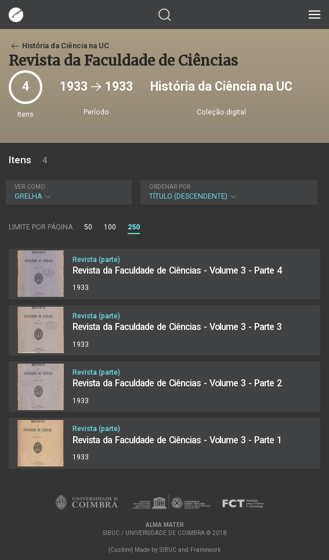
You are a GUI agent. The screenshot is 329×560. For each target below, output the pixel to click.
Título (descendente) (227, 192)
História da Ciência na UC (59, 45)
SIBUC (168, 550)
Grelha (67, 192)
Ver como (30, 187)
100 (110, 227)
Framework (205, 550)
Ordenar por (169, 187)
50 (88, 227)
